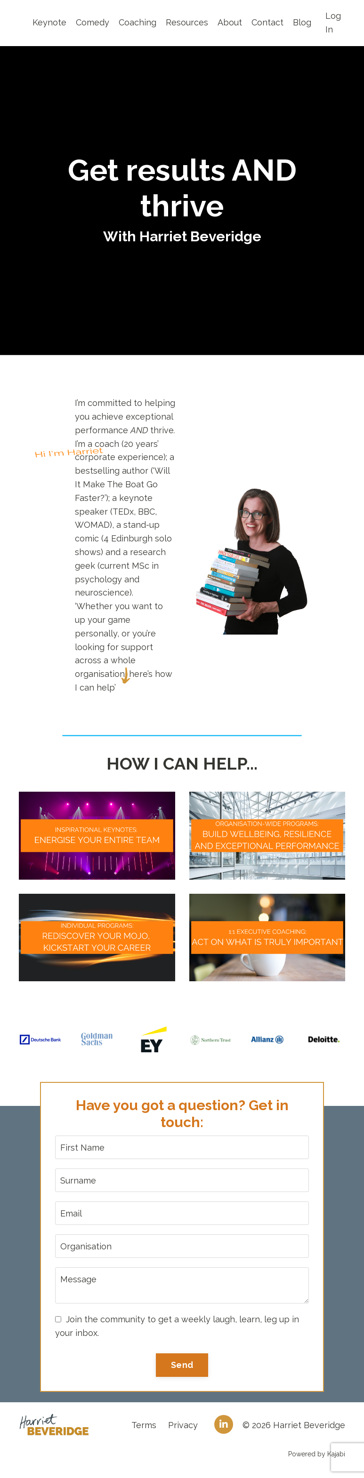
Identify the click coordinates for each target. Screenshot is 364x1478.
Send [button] (182, 1365)
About (230, 22)
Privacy (183, 1425)
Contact (267, 22)
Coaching (137, 22)
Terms (143, 1425)
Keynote (49, 22)
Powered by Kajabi (316, 1454)
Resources (187, 22)
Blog (302, 22)
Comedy (92, 22)
